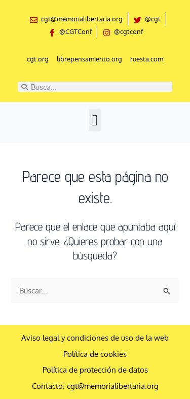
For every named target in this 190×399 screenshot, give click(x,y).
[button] (95, 120)
